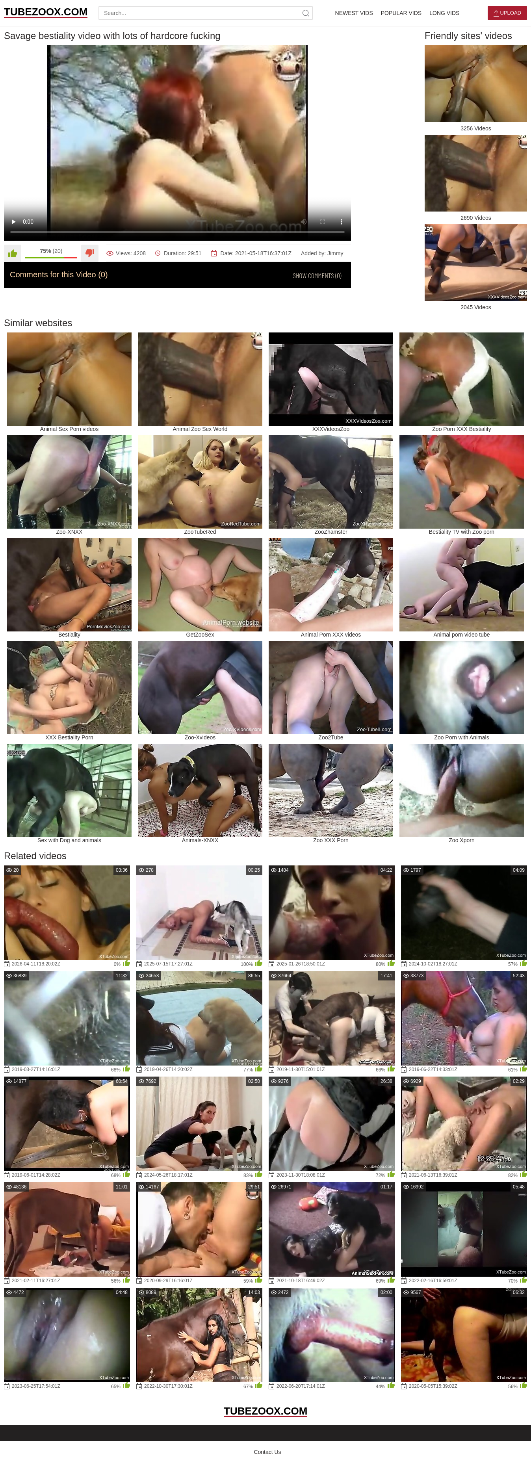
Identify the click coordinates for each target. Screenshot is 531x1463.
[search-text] (205, 13)
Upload (507, 13)
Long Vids (444, 13)
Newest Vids (354, 13)
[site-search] (305, 13)
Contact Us (267, 1452)
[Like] (12, 253)
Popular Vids (401, 13)
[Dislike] (89, 253)
